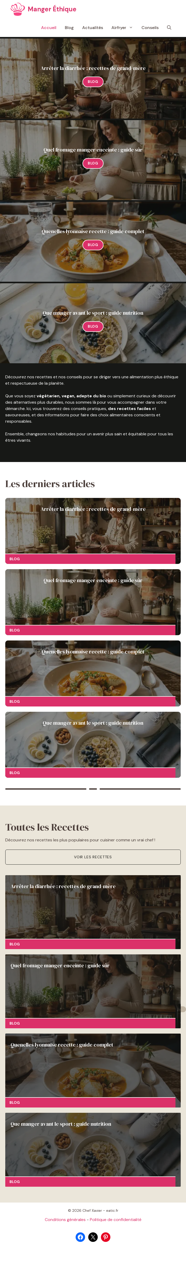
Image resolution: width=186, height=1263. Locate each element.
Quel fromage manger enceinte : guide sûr (93, 149)
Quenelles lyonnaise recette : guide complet (93, 231)
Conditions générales (65, 1219)
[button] (169, 27)
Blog (69, 27)
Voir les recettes (93, 857)
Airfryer (124, 27)
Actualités (92, 27)
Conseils (150, 27)
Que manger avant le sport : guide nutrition (93, 313)
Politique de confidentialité (115, 1219)
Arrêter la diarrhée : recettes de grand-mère (93, 68)
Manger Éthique (52, 9)
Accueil (48, 27)
